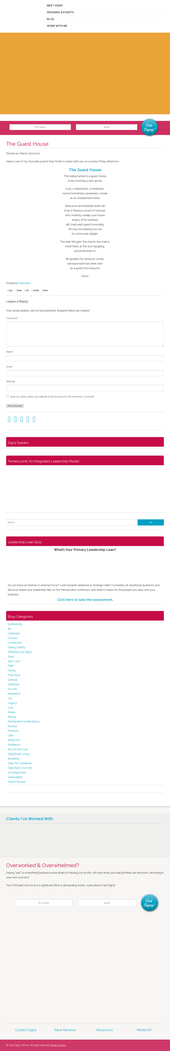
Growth (12, 689)
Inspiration (24, 283)
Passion (12, 726)
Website (10, 381)
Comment (12, 318)
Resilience (14, 744)
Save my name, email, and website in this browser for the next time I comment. (52, 396)
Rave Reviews (65, 1030)
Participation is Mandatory (24, 721)
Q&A (11, 735)
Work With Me (57, 25)
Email (10, 366)
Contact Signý (26, 1030)
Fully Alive (14, 675)
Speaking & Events (60, 12)
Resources (104, 1030)
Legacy (12, 703)
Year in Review (17, 781)
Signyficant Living (18, 754)
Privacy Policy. (58, 1045)
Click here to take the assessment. (85, 600)
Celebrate (14, 633)
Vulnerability (15, 777)
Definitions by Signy (20, 652)
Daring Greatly (16, 647)
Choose (12, 638)
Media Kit (144, 1030)
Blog (50, 19)
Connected (14, 642)
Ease (11, 656)
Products (13, 730)
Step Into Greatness (20, 763)
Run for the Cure (18, 749)
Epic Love (14, 661)
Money (12, 716)
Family (12, 670)
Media (11, 712)
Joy (10, 698)
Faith (11, 665)
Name (10, 351)
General (12, 679)
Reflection (14, 740)
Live (10, 707)
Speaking (13, 758)
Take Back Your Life (20, 767)
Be (9, 628)
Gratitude (13, 684)
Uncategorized (17, 772)
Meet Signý (55, 5)
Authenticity (15, 624)
